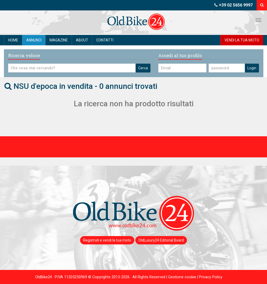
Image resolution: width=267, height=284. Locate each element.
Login (251, 68)
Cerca (143, 68)
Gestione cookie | (183, 277)
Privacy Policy (210, 277)
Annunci (33, 40)
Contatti (104, 40)
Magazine (59, 40)
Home (13, 40)
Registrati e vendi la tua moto (107, 240)
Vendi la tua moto (241, 40)
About (82, 40)
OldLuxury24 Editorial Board (161, 240)
